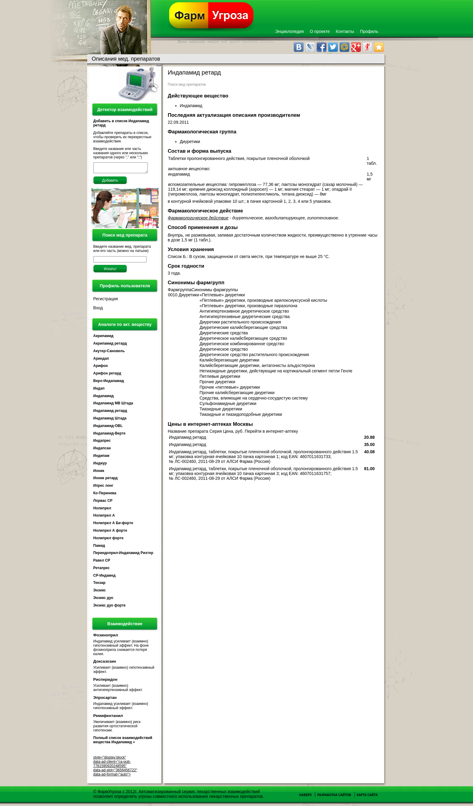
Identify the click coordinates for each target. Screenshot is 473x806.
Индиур (100, 465)
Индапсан (102, 450)
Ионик (98, 472)
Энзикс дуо (103, 599)
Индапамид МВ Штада (113, 405)
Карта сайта (367, 796)
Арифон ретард (107, 375)
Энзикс (99, 592)
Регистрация (105, 300)
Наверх (305, 796)
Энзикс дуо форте (109, 607)
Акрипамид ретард (110, 345)
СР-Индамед (104, 577)
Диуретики (190, 141)
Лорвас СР (103, 502)
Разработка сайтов (334, 796)
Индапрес (102, 442)
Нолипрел (102, 510)
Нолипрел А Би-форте (113, 525)
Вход (98, 309)
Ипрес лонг (103, 487)
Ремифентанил (108, 717)
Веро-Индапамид (108, 383)
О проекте (320, 31)
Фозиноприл (105, 637)
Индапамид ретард (110, 412)
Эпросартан (105, 699)
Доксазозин (104, 663)
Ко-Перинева (104, 495)
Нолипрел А (104, 517)
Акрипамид (103, 338)
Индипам (101, 457)
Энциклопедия (289, 31)
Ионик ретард (105, 480)
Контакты (345, 31)
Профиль (369, 31)
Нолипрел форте (108, 540)
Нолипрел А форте (110, 532)
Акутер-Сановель (109, 353)
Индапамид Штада (109, 420)
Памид (99, 547)
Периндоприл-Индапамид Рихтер (123, 555)
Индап (98, 390)
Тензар (99, 584)
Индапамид (103, 398)
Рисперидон (105, 681)
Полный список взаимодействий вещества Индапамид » (122, 742)
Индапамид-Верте (109, 435)
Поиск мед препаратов (187, 84)
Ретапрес (101, 570)
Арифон (100, 367)
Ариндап (101, 360)
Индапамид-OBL (107, 427)
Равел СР (101, 562)
